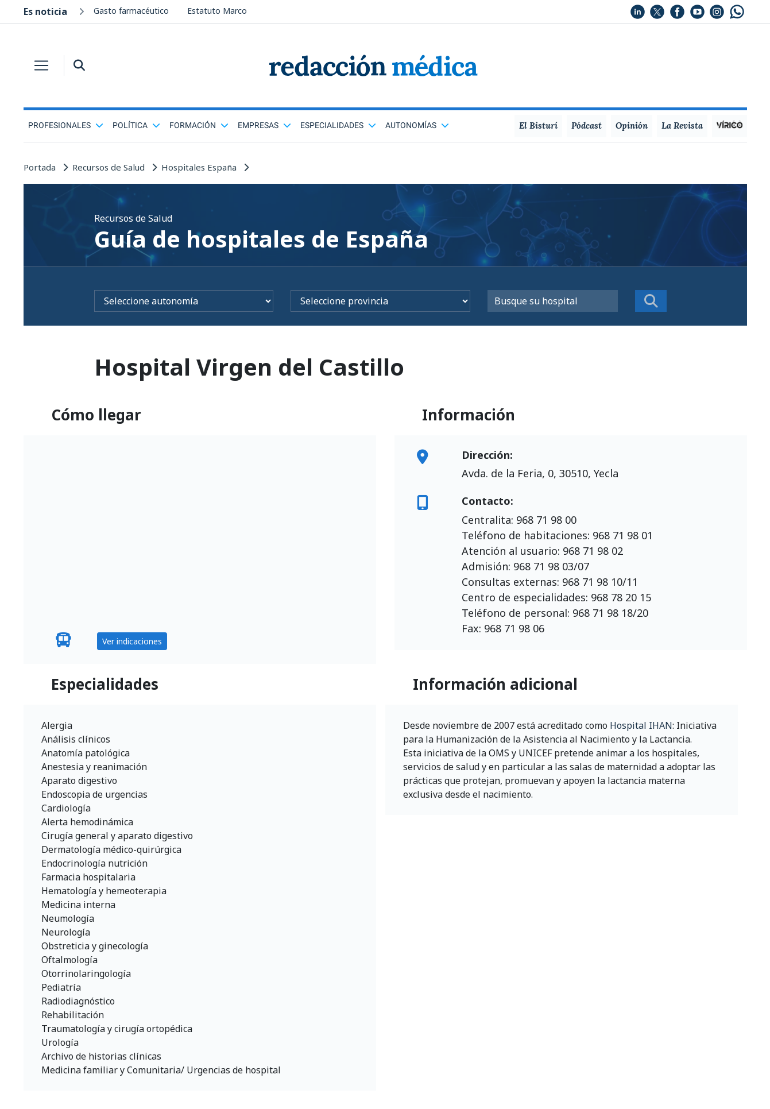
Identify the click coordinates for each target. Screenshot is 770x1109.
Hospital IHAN (641, 725)
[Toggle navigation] (41, 65)
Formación (199, 125)
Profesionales (65, 125)
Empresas (264, 125)
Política (136, 125)
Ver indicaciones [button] (132, 641)
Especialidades (338, 125)
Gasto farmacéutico (131, 10)
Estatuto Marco (217, 10)
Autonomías (417, 125)
